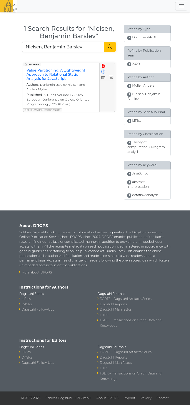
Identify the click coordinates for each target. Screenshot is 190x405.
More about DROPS (37, 272)
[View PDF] (103, 66)
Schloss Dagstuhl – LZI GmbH (68, 398)
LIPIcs (26, 299)
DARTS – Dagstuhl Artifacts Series (126, 299)
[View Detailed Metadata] (103, 72)
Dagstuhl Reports (113, 304)
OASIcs (27, 304)
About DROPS (107, 398)
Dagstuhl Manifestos (116, 309)
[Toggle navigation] (181, 6)
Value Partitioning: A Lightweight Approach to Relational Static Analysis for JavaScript (56, 74)
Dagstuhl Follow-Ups (38, 309)
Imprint (129, 398)
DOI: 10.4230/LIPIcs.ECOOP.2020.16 (42, 110)
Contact (163, 398)
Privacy (145, 398)
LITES (104, 315)
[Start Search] (110, 47)
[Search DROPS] (63, 47)
